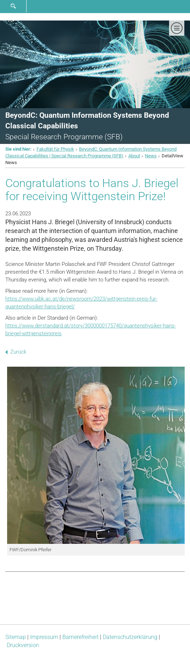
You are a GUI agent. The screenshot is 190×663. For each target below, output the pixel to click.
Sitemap (15, 637)
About (134, 155)
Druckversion (23, 645)
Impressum (44, 637)
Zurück (15, 352)
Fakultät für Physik (55, 149)
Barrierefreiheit (80, 637)
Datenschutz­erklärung (130, 637)
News (151, 155)
